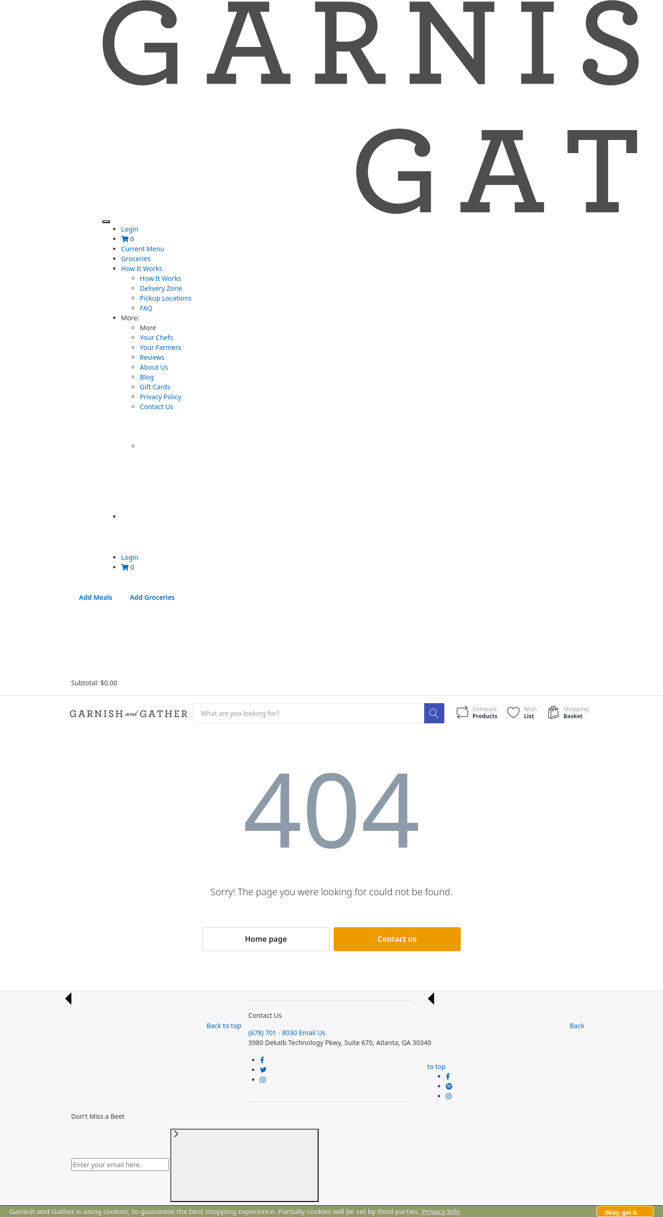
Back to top (153, 1025)
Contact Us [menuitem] (156, 406)
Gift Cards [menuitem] (155, 386)
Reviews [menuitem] (152, 357)
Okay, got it (620, 1213)
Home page (266, 939)
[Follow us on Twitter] (263, 1069)
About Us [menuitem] (154, 367)
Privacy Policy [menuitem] (160, 396)
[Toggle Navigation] (106, 221)
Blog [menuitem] (147, 376)
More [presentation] (148, 327)
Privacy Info (441, 1211)
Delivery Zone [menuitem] (161, 288)
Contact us (397, 939)
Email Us (312, 1032)
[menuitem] (125, 238)
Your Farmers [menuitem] (160, 347)
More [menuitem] (130, 317)
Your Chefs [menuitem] (156, 337)
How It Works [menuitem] (141, 268)
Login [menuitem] (129, 229)
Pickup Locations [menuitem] (165, 298)
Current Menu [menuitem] (142, 248)
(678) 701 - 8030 (272, 1032)
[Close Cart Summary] (141, 641)
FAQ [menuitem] (146, 307)
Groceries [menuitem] (136, 258)
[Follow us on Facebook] (262, 1059)
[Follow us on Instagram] (263, 1079)
